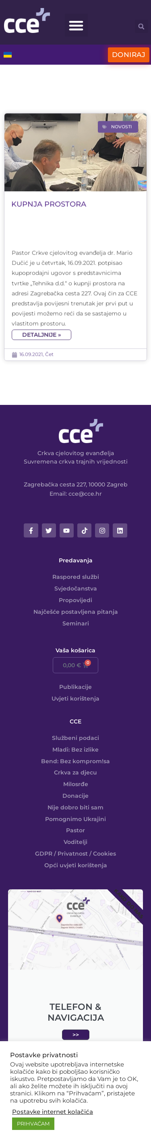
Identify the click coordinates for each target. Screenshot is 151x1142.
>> (75, 1034)
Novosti (121, 179)
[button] (76, 25)
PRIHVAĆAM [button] (33, 1123)
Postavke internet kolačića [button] (52, 1111)
